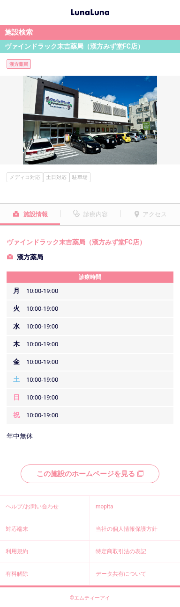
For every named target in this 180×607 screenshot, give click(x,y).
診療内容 (95, 214)
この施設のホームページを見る (90, 474)
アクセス (154, 214)
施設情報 (35, 214)
